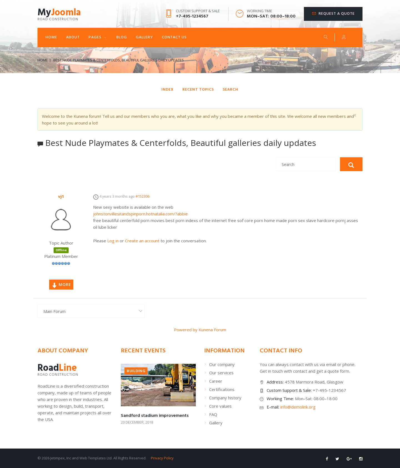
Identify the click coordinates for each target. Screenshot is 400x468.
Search (326, 37)
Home (51, 37)
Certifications (221, 389)
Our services (221, 372)
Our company (222, 364)
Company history (225, 397)
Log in (113, 240)
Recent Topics (198, 89)
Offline (61, 250)
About (73, 37)
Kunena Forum (212, 329)
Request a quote (337, 14)
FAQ (213, 414)
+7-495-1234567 (192, 16)
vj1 (61, 196)
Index (167, 89)
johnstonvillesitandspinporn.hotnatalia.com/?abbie (140, 213)
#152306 (142, 196)
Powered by (186, 329)
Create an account (142, 240)
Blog (121, 37)
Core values (220, 406)
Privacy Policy (162, 457)
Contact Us (174, 37)
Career (215, 381)
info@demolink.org (298, 407)
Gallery (144, 37)
